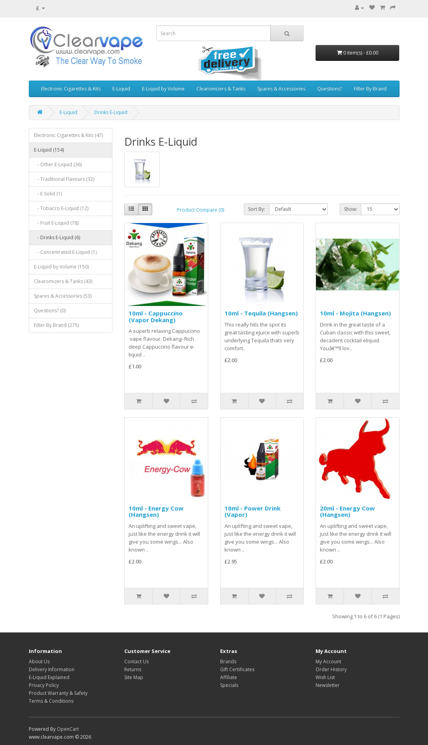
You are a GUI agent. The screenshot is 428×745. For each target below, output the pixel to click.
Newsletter (328, 685)
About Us (39, 661)
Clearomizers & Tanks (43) (63, 281)
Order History (331, 669)
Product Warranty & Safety (58, 693)
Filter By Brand (370, 88)
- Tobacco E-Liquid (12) (61, 208)
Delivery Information (52, 669)
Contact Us (136, 661)
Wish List (325, 677)
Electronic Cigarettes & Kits (71, 88)
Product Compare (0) (200, 209)
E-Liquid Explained (49, 677)
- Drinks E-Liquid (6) (57, 237)
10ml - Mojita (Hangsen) (355, 313)
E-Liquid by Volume (163, 88)
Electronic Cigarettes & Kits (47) (68, 135)
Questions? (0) (49, 310)
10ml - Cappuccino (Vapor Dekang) (156, 316)
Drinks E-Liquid (110, 112)
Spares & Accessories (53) (63, 296)
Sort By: (256, 209)
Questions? (329, 88)
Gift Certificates (237, 669)
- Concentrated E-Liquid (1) (65, 252)
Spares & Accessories (281, 88)
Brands (228, 661)
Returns (132, 669)
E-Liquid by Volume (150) (61, 266)
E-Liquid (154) (49, 149)
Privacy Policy (44, 685)
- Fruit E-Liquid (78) (56, 223)
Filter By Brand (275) (56, 325)
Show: (350, 209)
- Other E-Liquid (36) (58, 164)
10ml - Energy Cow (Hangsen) (156, 511)
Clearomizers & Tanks (220, 88)
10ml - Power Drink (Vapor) (252, 511)
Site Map (133, 677)
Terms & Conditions (51, 701)
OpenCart (68, 729)
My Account (328, 661)
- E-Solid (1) (48, 193)
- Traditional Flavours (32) (64, 179)
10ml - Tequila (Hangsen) (261, 313)
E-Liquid (121, 88)
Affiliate (228, 677)
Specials (229, 685)
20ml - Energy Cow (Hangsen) (347, 511)
